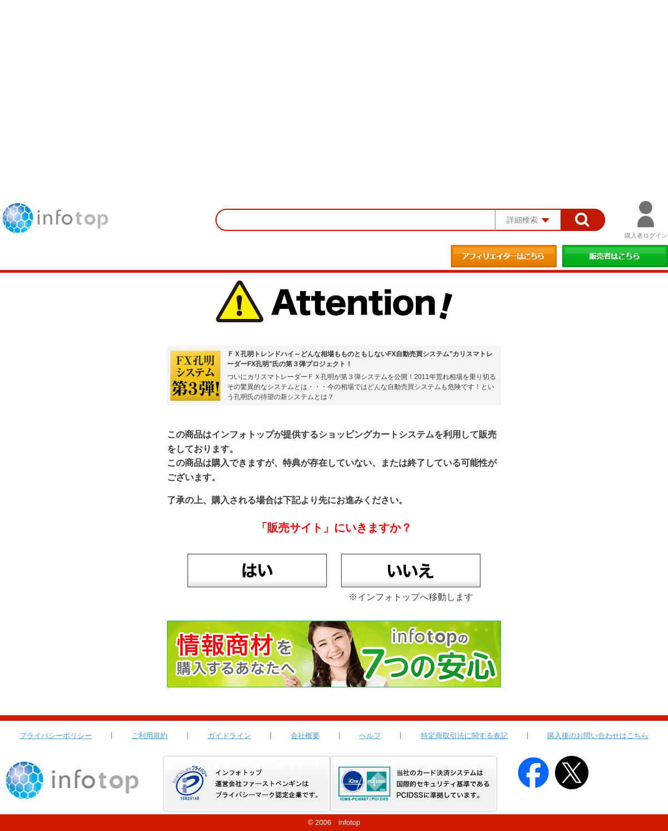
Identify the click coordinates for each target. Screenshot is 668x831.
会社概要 (305, 735)
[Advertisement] (334, 83)
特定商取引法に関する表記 (464, 735)
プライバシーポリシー (55, 735)
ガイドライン (229, 735)
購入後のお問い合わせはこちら (598, 735)
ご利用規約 (149, 735)
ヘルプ (370, 735)
